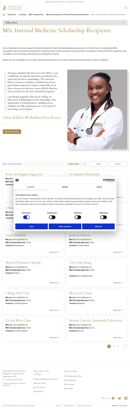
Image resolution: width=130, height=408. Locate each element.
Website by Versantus (119, 406)
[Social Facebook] (113, 398)
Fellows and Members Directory (45, 379)
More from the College (41, 373)
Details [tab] (65, 187)
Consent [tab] (30, 187)
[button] (65, 22)
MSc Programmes (36, 14)
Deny (31, 226)
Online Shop (68, 388)
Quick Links (70, 371)
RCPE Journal (69, 384)
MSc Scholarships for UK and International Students (67, 14)
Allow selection (65, 226)
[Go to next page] (125, 346)
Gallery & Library (39, 383)
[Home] (4, 14)
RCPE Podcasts (70, 380)
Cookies (57, 406)
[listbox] (76, 164)
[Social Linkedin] (126, 398)
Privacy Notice (69, 406)
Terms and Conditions (84, 406)
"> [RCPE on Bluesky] (119, 398)
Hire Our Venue (39, 387)
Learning (22, 14)
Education (12, 14)
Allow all (98, 226)
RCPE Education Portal (72, 376)
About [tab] (99, 187)
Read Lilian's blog (12, 132)
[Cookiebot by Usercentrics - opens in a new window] (105, 180)
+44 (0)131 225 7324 (12, 380)
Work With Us (38, 391)
